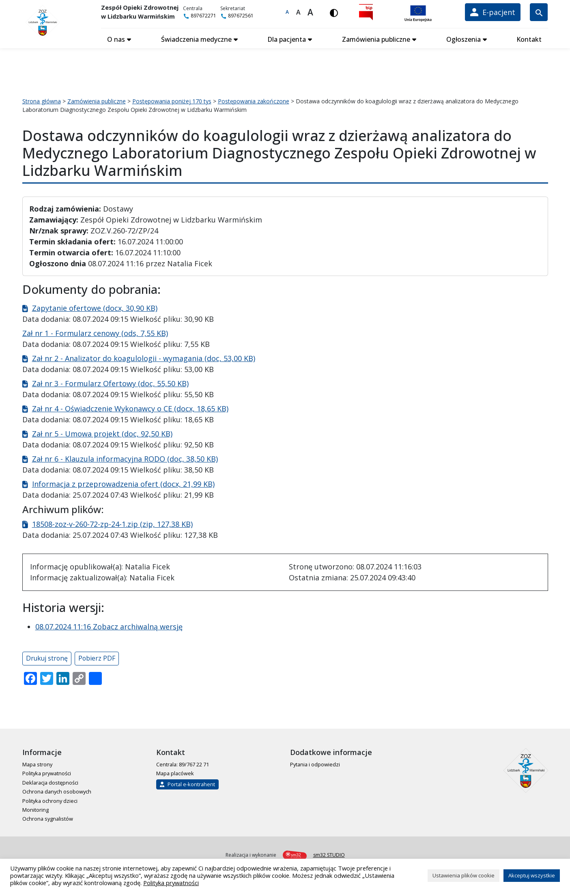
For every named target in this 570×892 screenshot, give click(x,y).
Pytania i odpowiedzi (315, 762)
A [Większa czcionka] (302, 12)
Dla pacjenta (288, 37)
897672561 (244, 15)
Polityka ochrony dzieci (49, 798)
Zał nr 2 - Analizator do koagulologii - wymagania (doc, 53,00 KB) (143, 357)
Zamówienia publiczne (377, 37)
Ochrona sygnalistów (47, 817)
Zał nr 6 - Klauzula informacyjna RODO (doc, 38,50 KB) (125, 457)
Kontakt (529, 37)
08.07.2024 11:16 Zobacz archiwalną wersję (109, 625)
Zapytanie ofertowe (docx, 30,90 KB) (94, 306)
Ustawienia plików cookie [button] (463, 875)
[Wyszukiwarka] (539, 12)
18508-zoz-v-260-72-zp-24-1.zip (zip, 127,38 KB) (112, 522)
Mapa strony (37, 762)
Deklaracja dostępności (50, 781)
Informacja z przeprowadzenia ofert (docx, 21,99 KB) (123, 482)
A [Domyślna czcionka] (291, 12)
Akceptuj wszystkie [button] (531, 875)
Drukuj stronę (47, 656)
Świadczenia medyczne (198, 37)
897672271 (207, 15)
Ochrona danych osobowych (56, 790)
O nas (118, 37)
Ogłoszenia (464, 37)
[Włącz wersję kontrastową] (338, 12)
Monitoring (35, 808)
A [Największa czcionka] (314, 12)
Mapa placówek (175, 771)
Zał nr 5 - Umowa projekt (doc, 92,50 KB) (102, 432)
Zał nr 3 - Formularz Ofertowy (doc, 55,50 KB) (110, 382)
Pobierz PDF (96, 656)
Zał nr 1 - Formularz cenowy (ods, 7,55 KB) (95, 331)
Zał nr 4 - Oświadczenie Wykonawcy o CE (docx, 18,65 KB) (130, 407)
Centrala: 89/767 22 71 (182, 762)
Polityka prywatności (46, 771)
